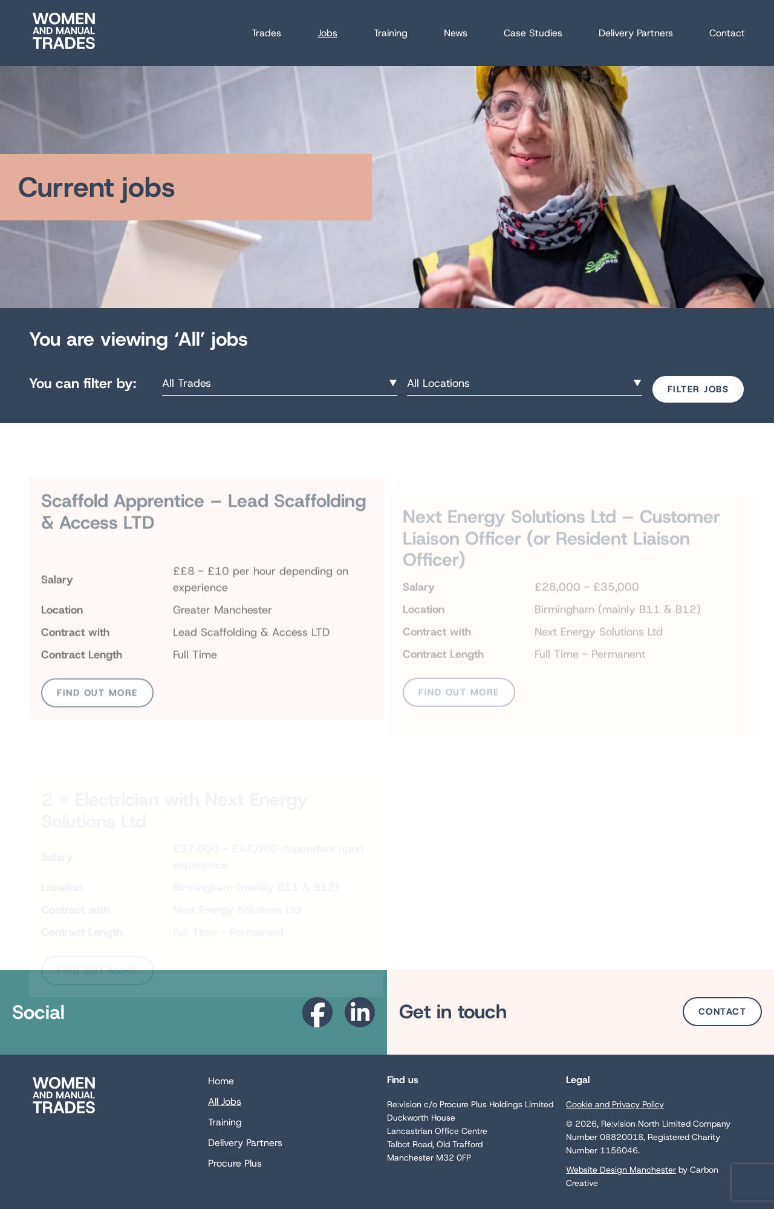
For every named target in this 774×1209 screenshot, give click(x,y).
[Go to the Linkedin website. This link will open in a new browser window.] (360, 1012)
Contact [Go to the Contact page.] (722, 1012)
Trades (266, 33)
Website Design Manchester (621, 1169)
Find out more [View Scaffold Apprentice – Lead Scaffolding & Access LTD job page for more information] (97, 717)
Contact (727, 33)
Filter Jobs (698, 389)
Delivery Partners (636, 33)
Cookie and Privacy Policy (615, 1104)
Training (391, 33)
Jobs (327, 33)
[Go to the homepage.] (64, 48)
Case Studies (533, 33)
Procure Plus (235, 1163)
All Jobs (224, 1101)
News (455, 33)
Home (221, 1081)
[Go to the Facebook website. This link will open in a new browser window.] (317, 1012)
